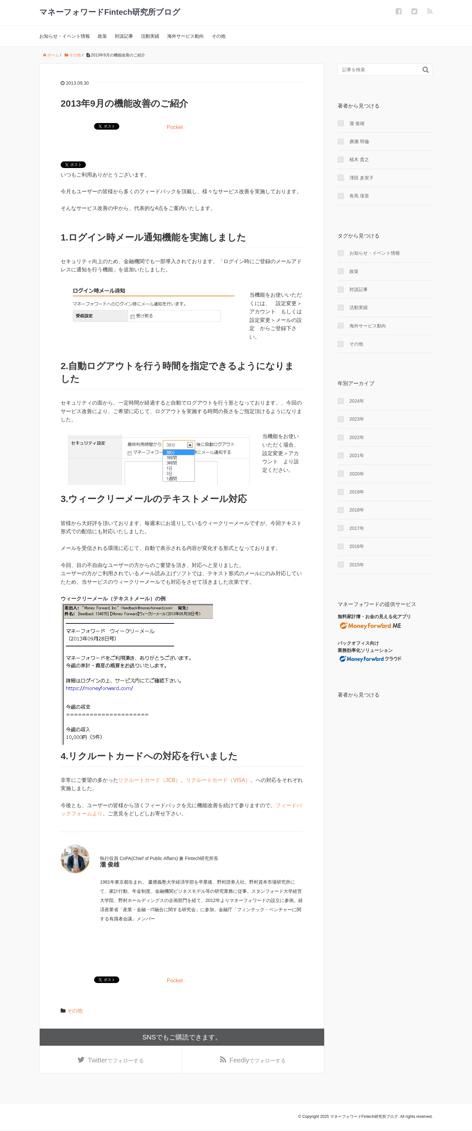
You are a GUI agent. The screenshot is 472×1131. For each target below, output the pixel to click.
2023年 (356, 419)
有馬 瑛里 (359, 196)
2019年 (356, 491)
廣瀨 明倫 (359, 141)
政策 (102, 36)
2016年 (356, 546)
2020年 (356, 473)
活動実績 (150, 36)
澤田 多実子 (361, 177)
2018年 (356, 510)
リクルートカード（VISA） (218, 780)
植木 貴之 (359, 159)
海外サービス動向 (185, 36)
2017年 (356, 528)
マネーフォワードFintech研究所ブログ (109, 12)
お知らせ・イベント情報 (64, 36)
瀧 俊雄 (356, 123)
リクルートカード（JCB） (149, 780)
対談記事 (124, 36)
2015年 (356, 564)
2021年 (356, 455)
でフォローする (116, 1060)
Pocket (175, 127)
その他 (219, 36)
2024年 (356, 401)
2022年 (356, 437)
